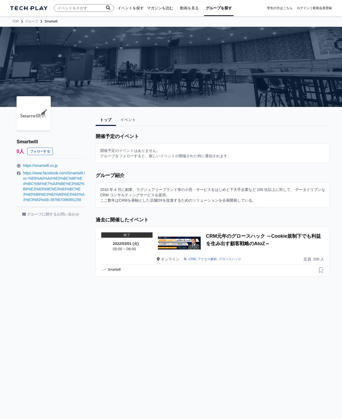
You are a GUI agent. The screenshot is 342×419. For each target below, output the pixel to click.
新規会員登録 (322, 8)
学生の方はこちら (280, 8)
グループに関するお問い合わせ (50, 214)
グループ (31, 21)
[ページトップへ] (29, 8)
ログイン (303, 8)
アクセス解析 (207, 259)
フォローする (40, 151)
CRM (192, 259)
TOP (15, 21)
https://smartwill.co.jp (40, 165)
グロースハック (230, 259)
